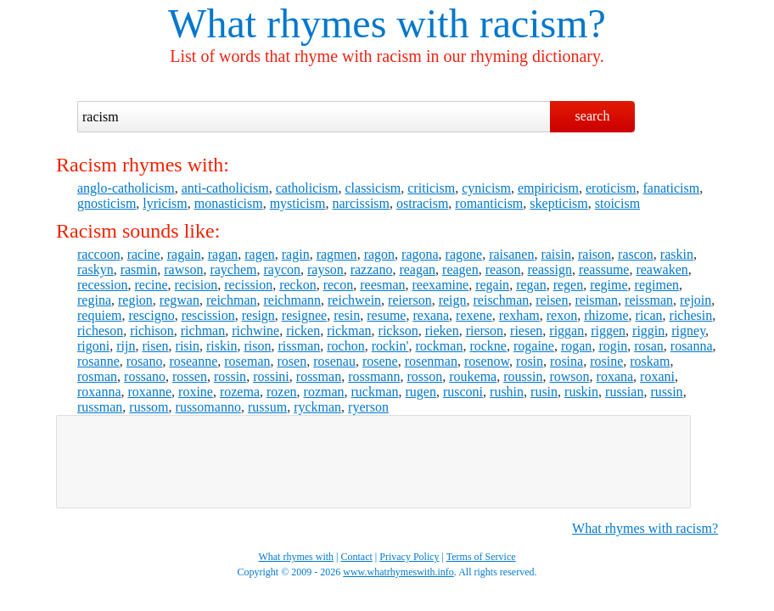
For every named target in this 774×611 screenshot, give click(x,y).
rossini (271, 376)
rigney (688, 330)
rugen (421, 391)
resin (347, 315)
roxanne (150, 391)
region (135, 300)
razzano (372, 269)
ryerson (368, 407)
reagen (460, 269)
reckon (298, 284)
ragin (296, 254)
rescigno (151, 315)
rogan (576, 346)
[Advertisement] (373, 461)
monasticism (228, 203)
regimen (657, 284)
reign (453, 300)
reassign (549, 269)
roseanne (193, 361)
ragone (464, 254)
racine (143, 254)
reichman (231, 300)
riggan (566, 330)
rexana (430, 315)
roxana (615, 376)
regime (608, 284)
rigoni (93, 346)
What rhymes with (318, 23)
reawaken (661, 269)
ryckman (317, 407)
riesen (526, 330)
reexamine (440, 284)
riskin (221, 346)
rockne (488, 346)
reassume (604, 269)
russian (624, 391)
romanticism (489, 203)
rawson (183, 269)
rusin (544, 391)
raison (594, 254)
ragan (223, 254)
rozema (240, 391)
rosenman (431, 361)
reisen (552, 300)
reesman (382, 284)
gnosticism (106, 203)
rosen (291, 361)
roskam (650, 361)
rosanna (691, 346)
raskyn (95, 269)
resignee (304, 315)
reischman (502, 300)
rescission (208, 315)
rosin (529, 361)
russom (148, 407)
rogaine (533, 346)
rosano (144, 361)
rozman (324, 391)
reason (503, 269)
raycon (282, 269)
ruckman (375, 391)
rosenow (486, 361)
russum (267, 407)
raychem (233, 269)
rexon (562, 315)
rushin (507, 391)
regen (568, 284)
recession (102, 284)
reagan (417, 269)
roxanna (99, 391)
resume (386, 315)
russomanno (208, 407)
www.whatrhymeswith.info (398, 572)
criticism (431, 188)
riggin (648, 330)
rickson (398, 330)
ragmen (337, 254)
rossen (189, 376)
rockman (439, 346)
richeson (100, 330)
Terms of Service (481, 557)
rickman (349, 330)
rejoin (695, 300)
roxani (657, 376)
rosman (97, 376)
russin (666, 391)
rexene (474, 315)
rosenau (334, 361)
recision (196, 284)
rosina (566, 361)
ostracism (422, 203)
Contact (357, 557)
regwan (179, 300)
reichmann (292, 300)
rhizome (606, 315)
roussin (522, 376)
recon (338, 284)
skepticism (558, 203)
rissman (299, 346)
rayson (325, 269)
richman (203, 330)
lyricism (165, 203)
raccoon (99, 254)
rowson (569, 376)
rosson (424, 376)
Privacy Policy (409, 557)
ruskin (581, 391)
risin (187, 346)
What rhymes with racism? (645, 528)
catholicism (307, 188)
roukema (472, 376)
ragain (184, 254)
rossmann (374, 376)
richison (152, 330)
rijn (125, 346)
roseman (247, 361)
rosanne (98, 361)
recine (151, 284)
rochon (345, 346)
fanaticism (671, 188)
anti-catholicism (225, 188)
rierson (484, 330)
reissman (649, 300)
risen (155, 346)
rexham (519, 315)
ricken (303, 330)
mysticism (298, 203)
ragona (420, 254)
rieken (442, 330)
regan (531, 284)
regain (492, 284)
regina (94, 300)
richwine (255, 330)
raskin (676, 254)
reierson (410, 300)
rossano (144, 376)
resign (258, 315)
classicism (373, 188)
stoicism (617, 203)
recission (248, 284)
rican (649, 315)
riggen (608, 330)
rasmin (139, 269)
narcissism (361, 203)
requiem (99, 315)
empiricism (548, 188)
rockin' (390, 346)
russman (99, 407)
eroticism (611, 188)
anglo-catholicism (126, 188)
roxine (195, 391)
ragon (379, 254)
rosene (380, 361)
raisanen (511, 254)
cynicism (486, 188)
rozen (281, 391)
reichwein (354, 300)
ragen (259, 254)
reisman (596, 300)
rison (257, 346)
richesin (691, 315)
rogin (612, 346)
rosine (606, 361)
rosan (649, 346)
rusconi (463, 391)
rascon (635, 254)
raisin (556, 254)
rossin (230, 376)
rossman (318, 376)
